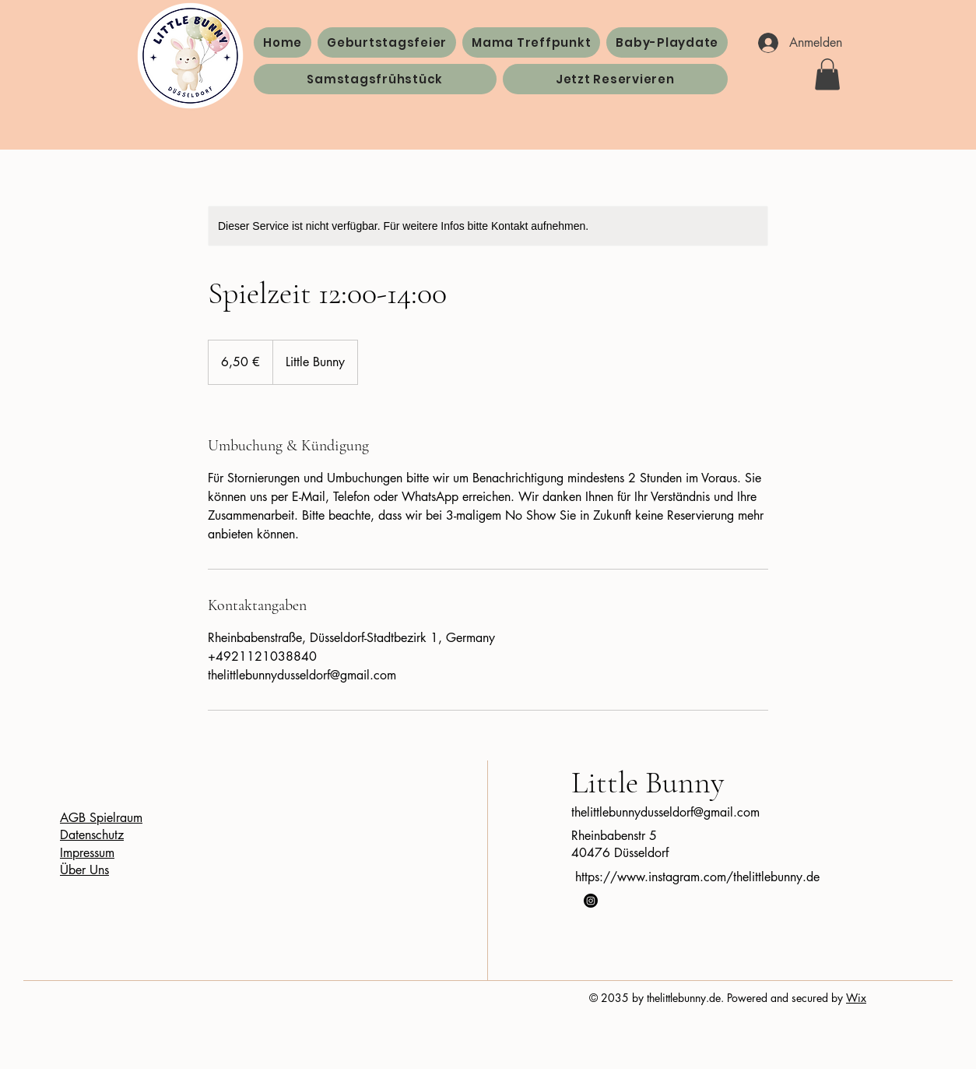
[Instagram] (590, 900)
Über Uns (84, 870)
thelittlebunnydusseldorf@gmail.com (665, 812)
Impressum (87, 853)
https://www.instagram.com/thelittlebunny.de (697, 877)
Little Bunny (647, 782)
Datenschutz (92, 835)
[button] (827, 74)
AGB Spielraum (101, 818)
